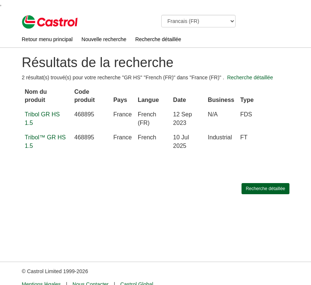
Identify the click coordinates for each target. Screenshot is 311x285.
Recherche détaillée (158, 39)
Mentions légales (41, 271)
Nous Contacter (90, 271)
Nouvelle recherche (103, 39)
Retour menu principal (47, 39)
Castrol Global (136, 271)
